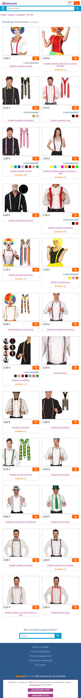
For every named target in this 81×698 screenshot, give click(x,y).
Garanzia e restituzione (40, 660)
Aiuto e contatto (40, 647)
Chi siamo (40, 665)
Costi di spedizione (40, 651)
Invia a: (69, 3)
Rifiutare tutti (40, 695)
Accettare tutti (40, 690)
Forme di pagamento (40, 656)
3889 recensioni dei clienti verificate (50, 676)
